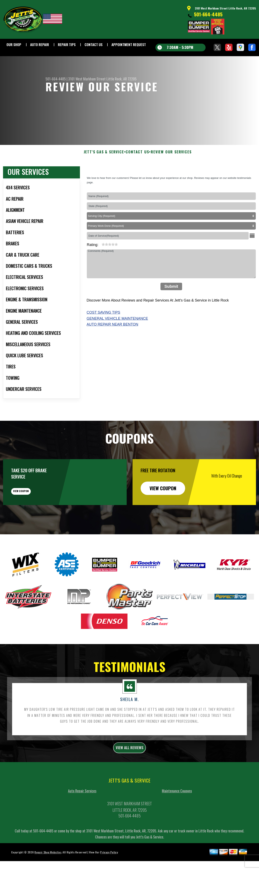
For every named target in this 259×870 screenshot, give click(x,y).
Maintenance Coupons (177, 819)
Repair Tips (67, 44)
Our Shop (13, 44)
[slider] (110, 264)
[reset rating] (100, 263)
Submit (171, 306)
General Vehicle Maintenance (117, 338)
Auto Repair (39, 44)
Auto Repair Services (82, 819)
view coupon (33, 514)
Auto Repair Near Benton (112, 344)
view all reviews (129, 774)
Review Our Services (171, 172)
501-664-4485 (208, 14)
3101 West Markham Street (87, 78)
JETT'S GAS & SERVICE (104, 172)
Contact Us (94, 44)
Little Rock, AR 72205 (121, 78)
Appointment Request (128, 44)
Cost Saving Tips (103, 332)
